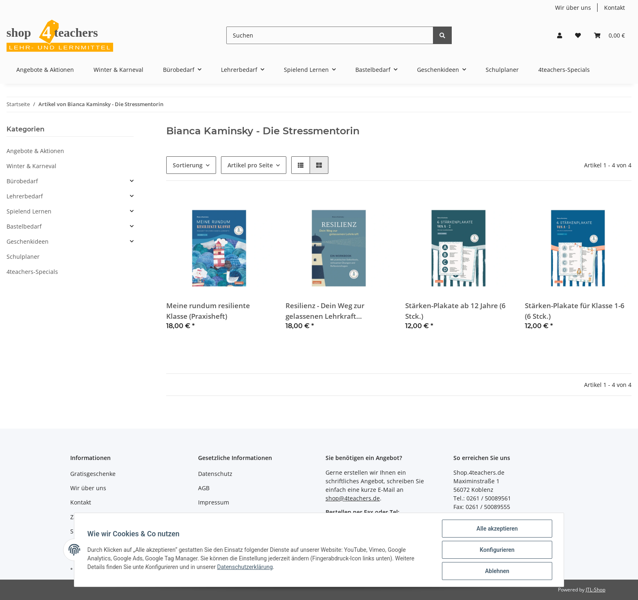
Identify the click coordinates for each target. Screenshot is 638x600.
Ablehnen (497, 571)
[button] (560, 35)
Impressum (213, 502)
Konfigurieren (497, 550)
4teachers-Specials (32, 272)
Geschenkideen (28, 241)
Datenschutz (215, 474)
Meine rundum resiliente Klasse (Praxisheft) (208, 310)
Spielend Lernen (29, 211)
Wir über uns (573, 7)
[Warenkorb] (609, 35)
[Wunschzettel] (578, 35)
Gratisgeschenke (93, 474)
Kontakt (614, 7)
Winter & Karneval (31, 166)
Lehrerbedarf (25, 196)
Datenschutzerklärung (245, 567)
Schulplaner (23, 256)
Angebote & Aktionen (35, 151)
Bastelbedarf (24, 226)
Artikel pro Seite (250, 165)
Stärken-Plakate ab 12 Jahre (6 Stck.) (455, 310)
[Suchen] (329, 35)
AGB (204, 488)
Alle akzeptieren (497, 528)
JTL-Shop (595, 589)
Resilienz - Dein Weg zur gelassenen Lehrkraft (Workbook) (325, 311)
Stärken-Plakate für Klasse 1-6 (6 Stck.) (575, 310)
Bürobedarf (22, 181)
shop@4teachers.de (353, 498)
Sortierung (188, 165)
